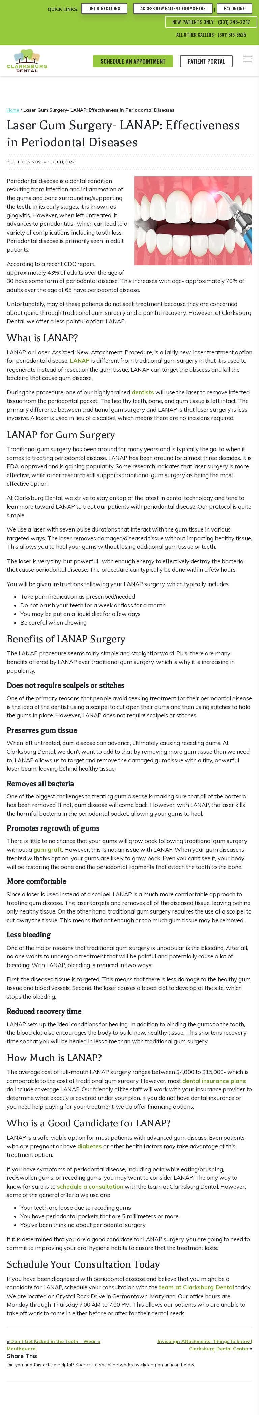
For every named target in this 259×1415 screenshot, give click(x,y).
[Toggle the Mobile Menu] (247, 60)
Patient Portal (206, 61)
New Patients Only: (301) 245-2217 (211, 21)
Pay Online (234, 8)
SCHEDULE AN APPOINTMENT (133, 61)
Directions (104, 8)
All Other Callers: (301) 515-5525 (211, 34)
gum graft (47, 849)
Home (13, 110)
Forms (172, 8)
